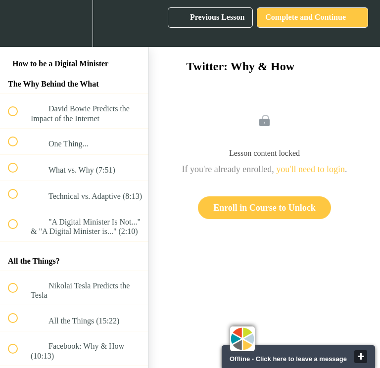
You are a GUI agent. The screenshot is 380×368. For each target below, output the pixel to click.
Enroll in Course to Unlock (264, 208)
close (360, 356)
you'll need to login (310, 169)
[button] (18, 23)
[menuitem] (74, 23)
